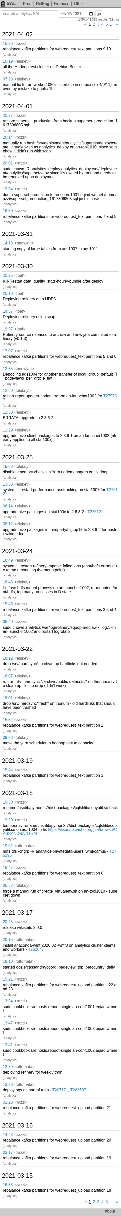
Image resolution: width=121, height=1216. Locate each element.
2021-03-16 (17, 1125)
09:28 (8, 737)
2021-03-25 (17, 457)
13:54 (8, 1001)
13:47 (8, 1023)
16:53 (8, 1185)
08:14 (8, 506)
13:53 (8, 484)
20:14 (8, 137)
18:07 (8, 676)
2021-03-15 (17, 1176)
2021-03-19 (17, 761)
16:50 (8, 211)
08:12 (8, 524)
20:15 (8, 939)
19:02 (8, 846)
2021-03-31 (17, 234)
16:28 (8, 43)
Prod (27, 4)
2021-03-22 (17, 649)
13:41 (8, 1045)
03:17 (8, 1152)
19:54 (8, 189)
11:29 (8, 430)
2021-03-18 (17, 793)
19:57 (8, 311)
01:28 (8, 1102)
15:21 (8, 979)
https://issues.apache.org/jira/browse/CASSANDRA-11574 (60, 831)
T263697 (78, 1090)
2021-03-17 (17, 913)
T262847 (36, 949)
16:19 (8, 61)
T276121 (95, 512)
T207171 (60, 1090)
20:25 (8, 275)
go (98, 14)
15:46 (8, 604)
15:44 (8, 770)
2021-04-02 (17, 34)
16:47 (8, 867)
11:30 (8, 412)
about (110, 1211)
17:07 (8, 351)
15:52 (8, 720)
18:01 (8, 698)
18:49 (8, 560)
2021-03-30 (17, 266)
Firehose (61, 4)
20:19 (8, 293)
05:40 (8, 622)
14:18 (8, 243)
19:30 (8, 802)
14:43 (8, 1135)
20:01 (8, 163)
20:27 (8, 115)
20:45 (8, 922)
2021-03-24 (17, 551)
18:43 (8, 582)
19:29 (8, 820)
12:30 (8, 390)
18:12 (8, 658)
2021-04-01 (17, 106)
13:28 (8, 1084)
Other (79, 4)
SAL (8, 3)
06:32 (8, 885)
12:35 (8, 369)
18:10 (8, 961)
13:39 (8, 1067)
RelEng (42, 4)
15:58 (8, 466)
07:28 (8, 79)
